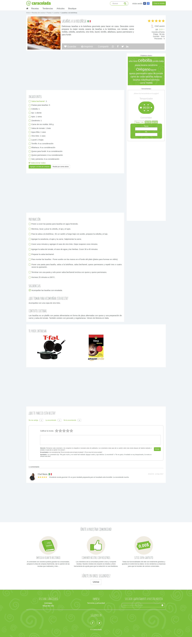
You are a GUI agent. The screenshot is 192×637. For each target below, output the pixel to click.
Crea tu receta (159, 3)
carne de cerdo (138, 76)
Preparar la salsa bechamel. (42, 254)
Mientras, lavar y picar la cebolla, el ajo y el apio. (51, 229)
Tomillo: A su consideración (42, 143)
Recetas (35, 8)
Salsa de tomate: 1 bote (41, 128)
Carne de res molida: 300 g (42, 124)
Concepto (48, 603)
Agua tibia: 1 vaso (38, 132)
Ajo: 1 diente (36, 113)
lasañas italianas (154, 76)
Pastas (49, 13)
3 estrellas (64, 431)
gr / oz (154, 122)
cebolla (145, 60)
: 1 (39, 101)
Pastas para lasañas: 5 (40, 105)
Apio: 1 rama (36, 117)
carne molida (146, 83)
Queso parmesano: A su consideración (47, 155)
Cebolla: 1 (35, 109)
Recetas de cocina (38, 13)
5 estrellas (56, 431)
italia (161, 61)
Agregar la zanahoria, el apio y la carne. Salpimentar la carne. (56, 239)
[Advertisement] (146, 180)
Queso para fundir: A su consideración (46, 151)
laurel (153, 70)
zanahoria (152, 65)
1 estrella (71, 431)
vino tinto (133, 61)
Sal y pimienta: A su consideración (45, 159)
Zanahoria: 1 (36, 120)
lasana (144, 65)
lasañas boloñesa (141, 80)
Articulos (61, 8)
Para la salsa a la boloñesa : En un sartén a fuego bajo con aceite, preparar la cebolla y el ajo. (69, 234)
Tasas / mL (139, 122)
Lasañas (56, 13)
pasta (137, 65)
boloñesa (154, 80)
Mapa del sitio (48, 606)
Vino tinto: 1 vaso (38, 136)
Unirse (96, 582)
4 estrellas (60, 431)
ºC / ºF (147, 122)
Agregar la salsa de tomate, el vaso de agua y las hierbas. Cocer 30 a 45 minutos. (64, 249)
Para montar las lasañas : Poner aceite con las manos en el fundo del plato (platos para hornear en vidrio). (74, 259)
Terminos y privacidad (96, 603)
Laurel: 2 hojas (37, 140)
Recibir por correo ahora (61, 166)
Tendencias (47, 8)
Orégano (143, 69)
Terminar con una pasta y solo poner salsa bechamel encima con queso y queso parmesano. (69, 272)
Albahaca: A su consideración (43, 147)
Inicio (28, 13)
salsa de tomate (155, 73)
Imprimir (87, 46)
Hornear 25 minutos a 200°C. (43, 277)
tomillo (155, 61)
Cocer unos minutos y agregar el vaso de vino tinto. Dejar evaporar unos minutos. (64, 244)
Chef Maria (42, 474)
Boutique (72, 8)
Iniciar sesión (137, 4)
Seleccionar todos (37, 163)
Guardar (70, 46)
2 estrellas (67, 431)
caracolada (38, 3)
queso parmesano (138, 73)
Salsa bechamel (38, 101)
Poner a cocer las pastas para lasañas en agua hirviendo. (54, 224)
